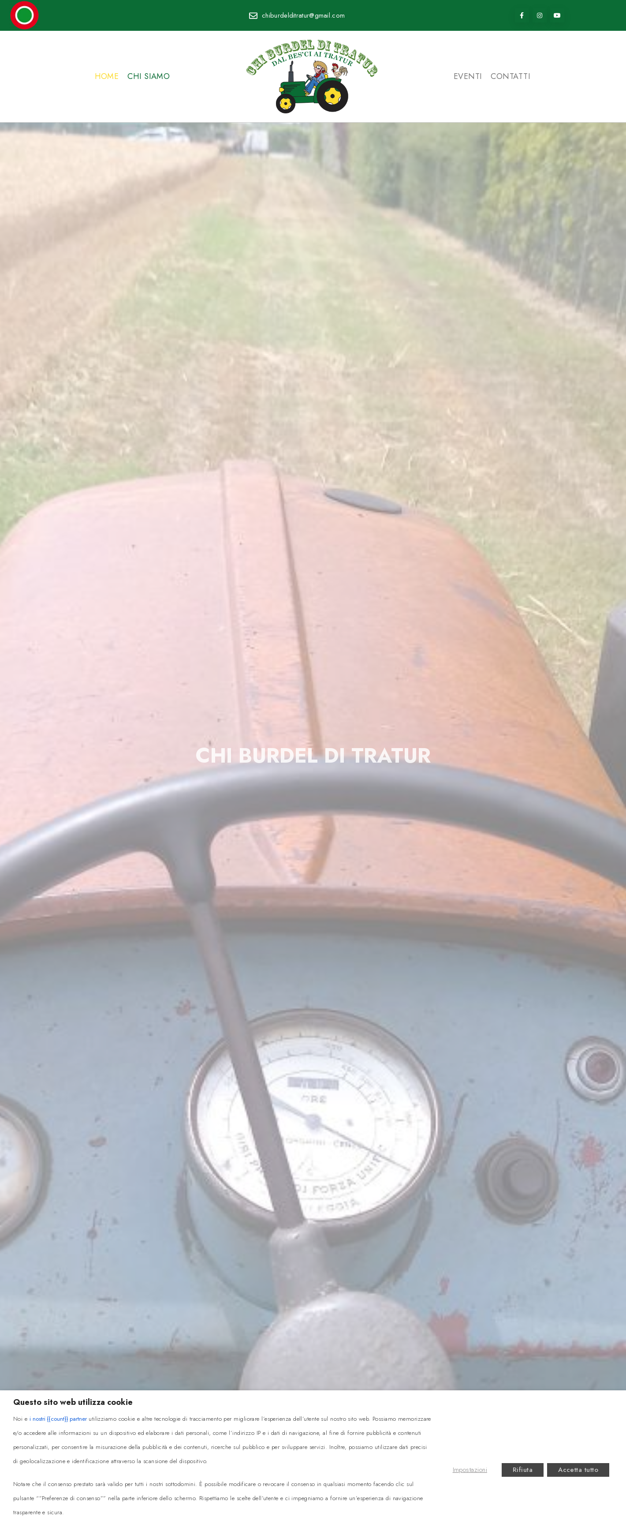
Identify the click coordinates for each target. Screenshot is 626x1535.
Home (107, 76)
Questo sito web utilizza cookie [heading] (73, 1402)
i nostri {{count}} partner (58, 1419)
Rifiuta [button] (523, 1470)
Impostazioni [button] (470, 1470)
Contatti (510, 76)
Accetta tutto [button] (578, 1470)
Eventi (468, 76)
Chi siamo (148, 76)
